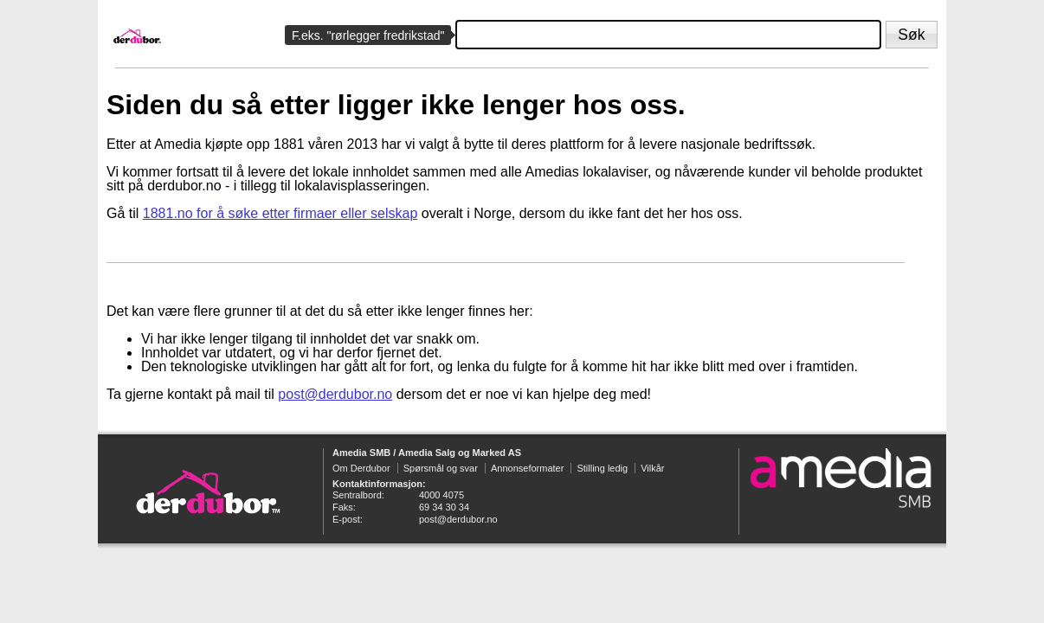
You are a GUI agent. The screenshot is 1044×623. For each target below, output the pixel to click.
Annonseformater (527, 468)
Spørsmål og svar (440, 468)
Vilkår (652, 468)
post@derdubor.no (335, 394)
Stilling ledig (602, 468)
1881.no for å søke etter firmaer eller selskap (280, 213)
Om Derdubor (361, 468)
